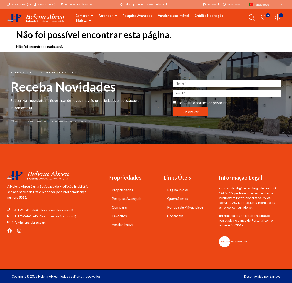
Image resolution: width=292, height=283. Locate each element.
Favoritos (119, 216)
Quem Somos (177, 198)
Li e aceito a (204, 102)
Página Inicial (177, 190)
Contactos (175, 216)
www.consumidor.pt (238, 207)
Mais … (83, 20)
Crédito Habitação (208, 16)
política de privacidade (213, 102)
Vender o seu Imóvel (173, 16)
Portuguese (259, 4)
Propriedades (122, 190)
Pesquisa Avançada (137, 16)
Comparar (120, 207)
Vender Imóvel (123, 224)
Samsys (275, 276)
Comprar (84, 15)
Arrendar (108, 15)
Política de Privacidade (185, 207)
